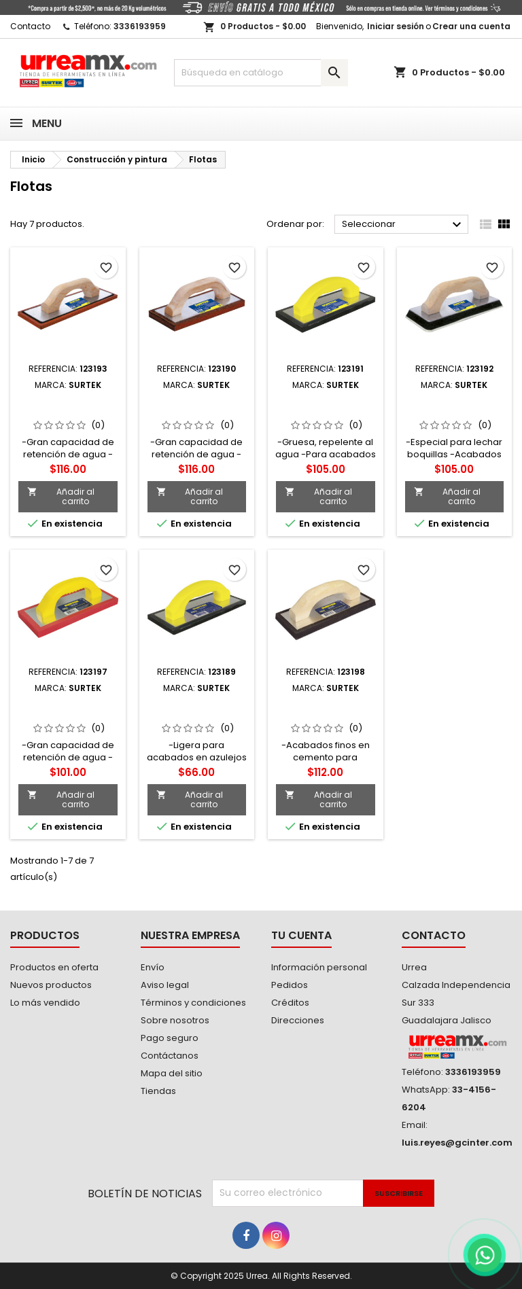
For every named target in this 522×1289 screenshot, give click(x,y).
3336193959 (140, 26)
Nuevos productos (51, 984)
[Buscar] (261, 72)
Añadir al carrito (60, 496)
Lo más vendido (45, 1002)
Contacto (30, 26)
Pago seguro (169, 1037)
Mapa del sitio (172, 1073)
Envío (152, 967)
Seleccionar (403, 225)
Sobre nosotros (175, 1020)
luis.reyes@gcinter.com (457, 1142)
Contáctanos (169, 1055)
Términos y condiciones (193, 1002)
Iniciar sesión (395, 26)
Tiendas (158, 1090)
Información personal (319, 967)
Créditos (290, 1002)
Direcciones (297, 1020)
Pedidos (289, 984)
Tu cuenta (301, 935)
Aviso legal (165, 984)
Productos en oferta (54, 967)
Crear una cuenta (471, 26)
